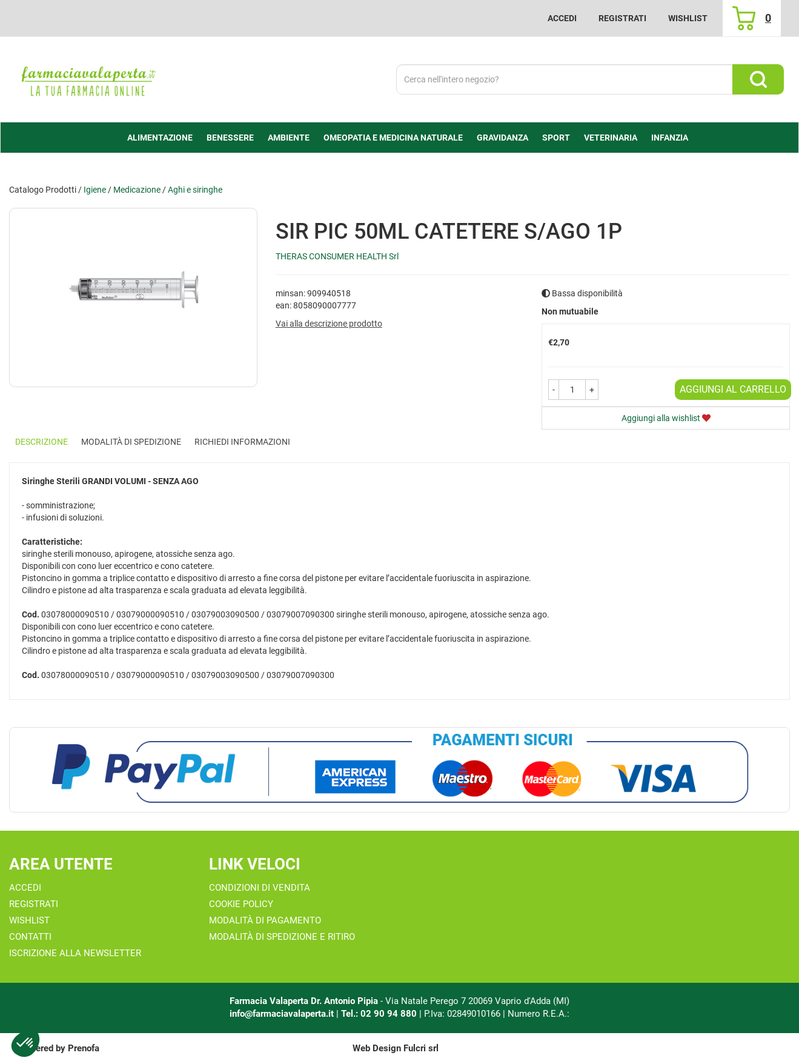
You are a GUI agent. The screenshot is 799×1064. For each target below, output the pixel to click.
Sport (556, 137)
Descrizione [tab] (41, 442)
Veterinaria (610, 137)
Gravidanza (502, 137)
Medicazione (137, 190)
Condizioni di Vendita (259, 887)
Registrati (622, 18)
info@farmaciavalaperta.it (282, 1013)
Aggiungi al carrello (733, 389)
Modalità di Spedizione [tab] (131, 442)
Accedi (562, 18)
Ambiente (289, 137)
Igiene (95, 190)
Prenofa (83, 1048)
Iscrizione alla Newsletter (75, 953)
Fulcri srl (421, 1048)
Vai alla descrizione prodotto (329, 323)
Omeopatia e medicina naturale (393, 137)
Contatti (30, 936)
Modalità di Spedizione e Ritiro (282, 936)
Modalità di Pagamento (265, 920)
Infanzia (669, 137)
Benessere (230, 137)
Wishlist (688, 18)
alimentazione (160, 137)
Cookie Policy (241, 904)
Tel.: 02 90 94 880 (380, 1013)
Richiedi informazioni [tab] (242, 442)
